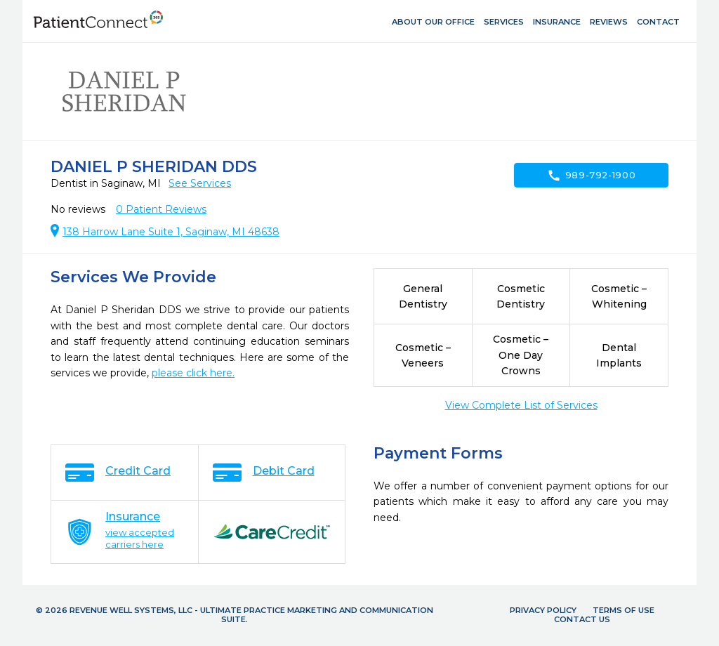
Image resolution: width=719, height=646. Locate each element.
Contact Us (582, 619)
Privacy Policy (543, 610)
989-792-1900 (591, 176)
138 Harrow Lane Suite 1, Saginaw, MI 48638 (170, 231)
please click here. (193, 373)
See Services (200, 183)
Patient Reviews (161, 209)
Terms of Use (623, 610)
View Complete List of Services (521, 405)
